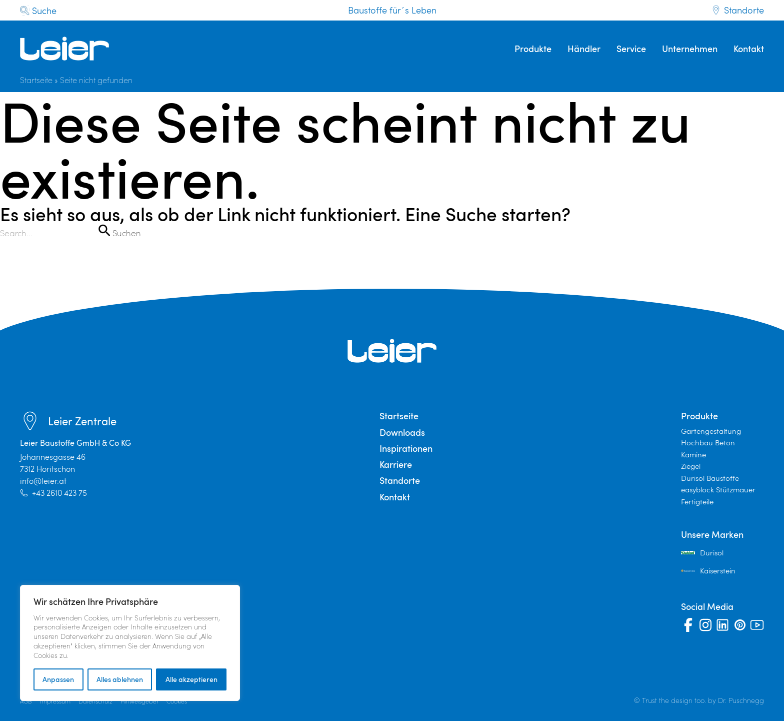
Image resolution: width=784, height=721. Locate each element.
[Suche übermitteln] (104, 230)
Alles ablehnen (119, 679)
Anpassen (58, 679)
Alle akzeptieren (192, 679)
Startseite (36, 80)
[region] (130, 643)
